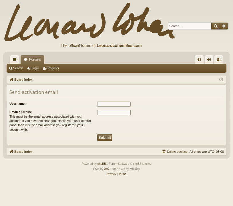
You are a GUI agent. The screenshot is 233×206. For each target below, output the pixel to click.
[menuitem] (199, 59)
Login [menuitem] (210, 61)
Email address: (20, 112)
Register (53, 68)
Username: (17, 103)
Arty (106, 169)
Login (35, 68)
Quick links (16, 61)
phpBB (101, 163)
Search (18, 68)
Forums (35, 60)
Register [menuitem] (220, 61)
